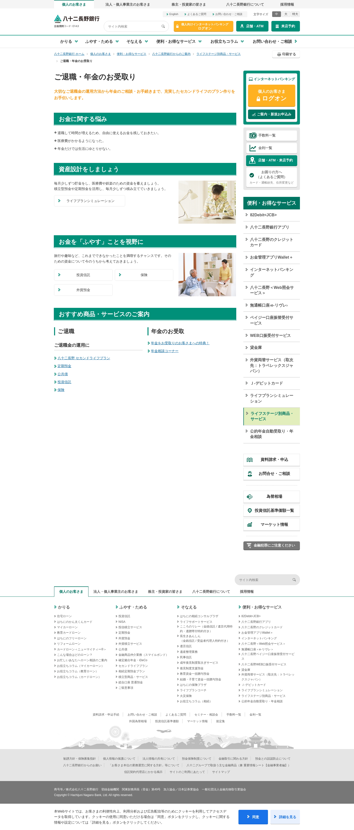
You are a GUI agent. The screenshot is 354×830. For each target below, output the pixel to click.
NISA (121, 622)
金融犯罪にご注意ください (274, 545)
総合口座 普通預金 (130, 682)
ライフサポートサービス (196, 622)
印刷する (289, 54)
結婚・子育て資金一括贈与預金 (200, 679)
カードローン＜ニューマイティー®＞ (81, 649)
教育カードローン (69, 632)
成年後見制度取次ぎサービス (199, 662)
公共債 (63, 374)
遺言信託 (186, 646)
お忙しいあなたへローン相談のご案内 (82, 660)
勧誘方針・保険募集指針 (79, 758)
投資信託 (64, 382)
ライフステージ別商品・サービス (272, 416)
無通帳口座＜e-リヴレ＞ (257, 649)
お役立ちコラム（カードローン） (79, 677)
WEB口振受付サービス (270, 335)
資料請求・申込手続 (106, 714)
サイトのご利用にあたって (187, 772)
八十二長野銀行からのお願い (82, 765)
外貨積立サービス (130, 643)
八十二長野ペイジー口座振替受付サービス (268, 656)
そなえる (189, 607)
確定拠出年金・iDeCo (132, 660)
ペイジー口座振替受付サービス (271, 320)
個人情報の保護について (119, 758)
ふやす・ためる (133, 607)
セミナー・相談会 (206, 714)
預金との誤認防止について (273, 758)
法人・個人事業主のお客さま (127, 4)
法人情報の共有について (159, 758)
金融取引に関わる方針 (233, 758)
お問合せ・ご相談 (274, 473)
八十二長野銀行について (245, 4)
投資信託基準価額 (167, 721)
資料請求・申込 (274, 459)
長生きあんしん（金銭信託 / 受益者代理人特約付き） (205, 638)
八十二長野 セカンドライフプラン (84, 358)
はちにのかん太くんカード (74, 622)
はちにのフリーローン (72, 638)
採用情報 (287, 4)
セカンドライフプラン (133, 666)
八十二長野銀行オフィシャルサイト (76, 21)
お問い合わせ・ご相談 (228, 14)
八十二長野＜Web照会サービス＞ (272, 290)
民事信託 (186, 657)
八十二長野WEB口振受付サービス (263, 664)
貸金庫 (256, 347)
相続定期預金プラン (131, 671)
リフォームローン (69, 643)
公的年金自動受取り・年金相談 (271, 434)
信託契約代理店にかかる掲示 (143, 772)
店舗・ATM (255, 26)
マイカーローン (67, 627)
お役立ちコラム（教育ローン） (77, 671)
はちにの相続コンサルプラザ (199, 616)
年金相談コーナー (164, 351)
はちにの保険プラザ (193, 685)
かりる (64, 607)
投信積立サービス (130, 627)
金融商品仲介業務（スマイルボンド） (143, 655)
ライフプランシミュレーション (271, 398)
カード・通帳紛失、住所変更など (271, 177)
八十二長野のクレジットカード (271, 242)
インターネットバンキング (271, 272)
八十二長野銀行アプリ (269, 227)
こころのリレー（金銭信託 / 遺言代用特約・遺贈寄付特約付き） (206, 629)
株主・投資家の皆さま (189, 4)
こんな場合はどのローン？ (74, 655)
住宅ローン (64, 616)
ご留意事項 (125, 687)
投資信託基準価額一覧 (274, 510)
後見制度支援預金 (192, 668)
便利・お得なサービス (271, 203)
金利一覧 (265, 148)
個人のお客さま (74, 4)
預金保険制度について (196, 758)
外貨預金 (124, 638)
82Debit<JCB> (263, 215)
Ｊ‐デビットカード (266, 383)
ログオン (204, 26)
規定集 (220, 721)
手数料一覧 (267, 135)
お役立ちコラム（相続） (196, 701)
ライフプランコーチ (193, 690)
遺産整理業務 (189, 652)
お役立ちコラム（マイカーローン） (80, 666)
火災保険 (186, 696)
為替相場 (274, 496)
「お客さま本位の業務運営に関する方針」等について (144, 765)
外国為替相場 (138, 721)
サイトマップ (221, 772)
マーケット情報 (274, 524)
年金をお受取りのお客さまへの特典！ (180, 343)
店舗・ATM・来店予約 (275, 160)
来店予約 (288, 26)
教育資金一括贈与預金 (194, 673)
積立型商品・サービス (133, 677)
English (173, 14)
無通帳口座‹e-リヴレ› (269, 305)
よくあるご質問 (196, 14)
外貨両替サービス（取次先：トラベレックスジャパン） (271, 365)
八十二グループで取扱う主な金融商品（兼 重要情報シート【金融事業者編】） (239, 765)
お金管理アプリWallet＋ (271, 257)
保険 (61, 390)
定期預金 (64, 366)
